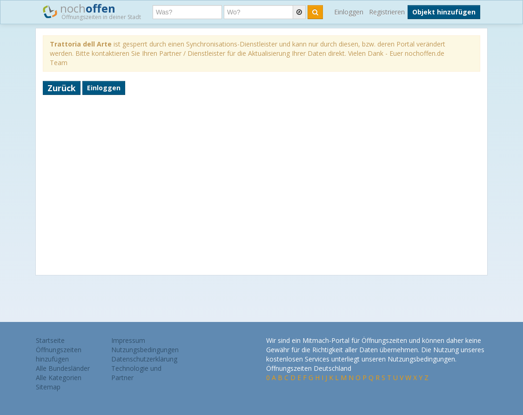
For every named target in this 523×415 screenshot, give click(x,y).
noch (92, 11)
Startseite (50, 340)
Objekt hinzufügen (444, 11)
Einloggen (348, 11)
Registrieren (387, 11)
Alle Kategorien (58, 377)
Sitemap (48, 386)
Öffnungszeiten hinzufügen (58, 354)
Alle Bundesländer (63, 368)
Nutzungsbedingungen (145, 349)
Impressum (128, 340)
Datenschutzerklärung (144, 359)
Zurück (61, 88)
